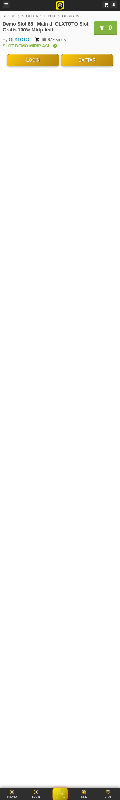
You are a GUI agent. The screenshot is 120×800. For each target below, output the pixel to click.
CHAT (108, 794)
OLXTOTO (19, 39)
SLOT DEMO (31, 16)
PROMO (12, 794)
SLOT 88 (9, 16)
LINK (84, 794)
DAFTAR (87, 60)
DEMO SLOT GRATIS (63, 16)
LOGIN (33, 60)
